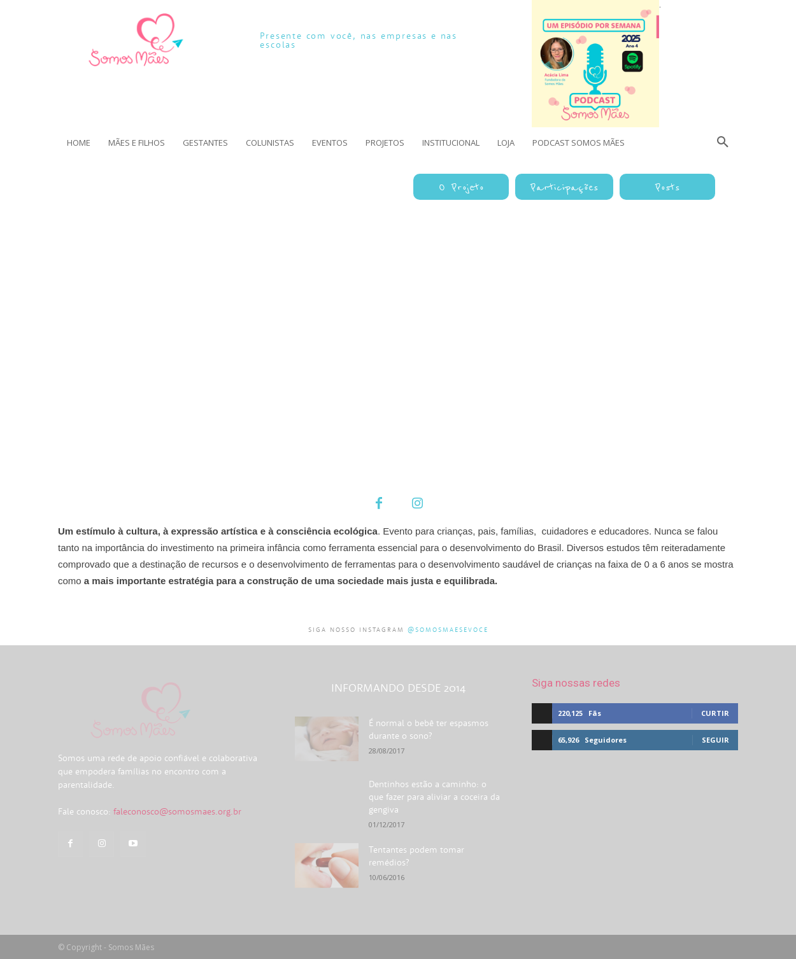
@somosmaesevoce (448, 630)
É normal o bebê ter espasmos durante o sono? (428, 729)
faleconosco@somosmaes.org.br (177, 848)
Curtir (715, 713)
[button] (722, 142)
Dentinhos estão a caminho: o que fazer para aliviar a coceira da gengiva (434, 796)
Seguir (715, 740)
